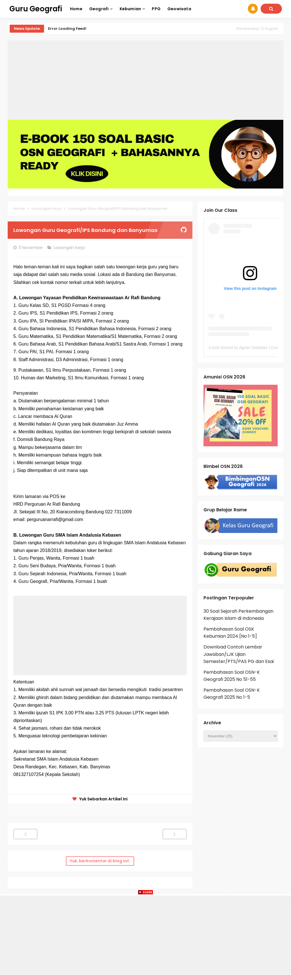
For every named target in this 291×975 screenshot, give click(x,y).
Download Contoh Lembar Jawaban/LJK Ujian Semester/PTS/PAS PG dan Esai (238, 654)
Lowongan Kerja (70, 247)
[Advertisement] (145, 80)
